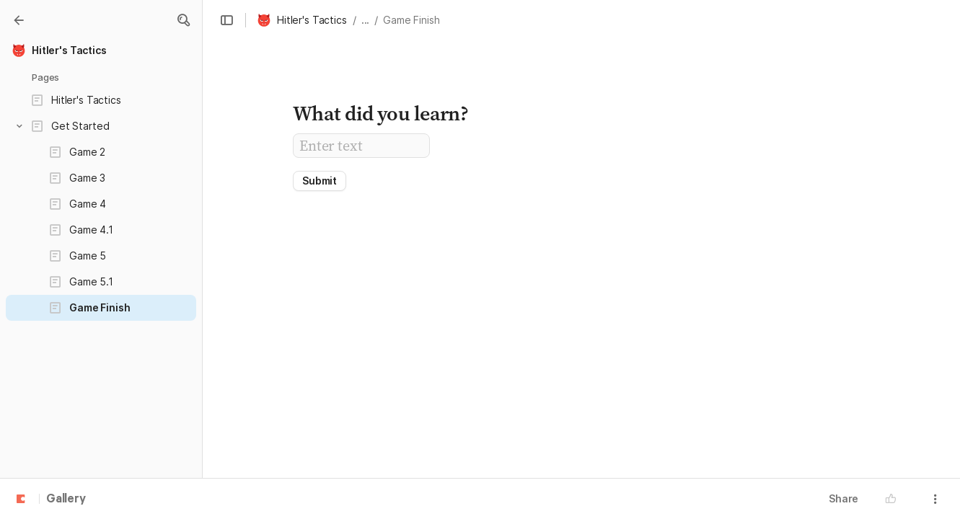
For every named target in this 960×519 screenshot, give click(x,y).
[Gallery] (19, 20)
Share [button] (843, 498)
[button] (183, 20)
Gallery (66, 499)
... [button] (365, 20)
